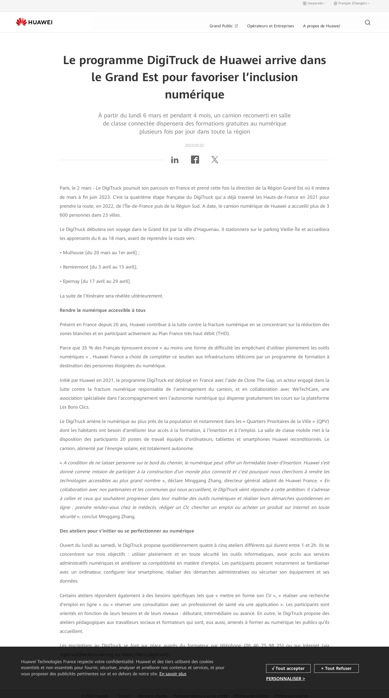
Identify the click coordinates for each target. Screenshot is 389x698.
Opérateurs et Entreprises (190, 17)
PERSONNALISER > (285, 678)
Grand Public (141, 17)
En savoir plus (172, 673)
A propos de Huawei (242, 17)
